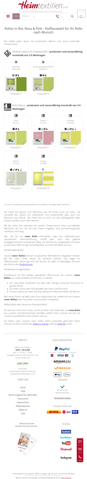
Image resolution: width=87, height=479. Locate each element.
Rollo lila (61, 323)
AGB (23, 391)
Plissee (25, 15)
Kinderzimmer (26, 264)
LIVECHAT (22, 368)
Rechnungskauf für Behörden (23, 394)
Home (23, 387)
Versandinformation (62, 398)
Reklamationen (23, 406)
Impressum (23, 398)
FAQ (23, 413)
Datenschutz (23, 402)
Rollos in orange (40, 323)
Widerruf (23, 409)
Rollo (16, 16)
